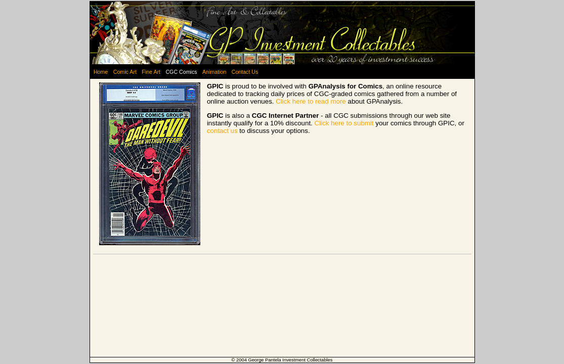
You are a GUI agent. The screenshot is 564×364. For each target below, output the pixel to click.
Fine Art (151, 72)
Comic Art (125, 72)
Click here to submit (344, 123)
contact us (222, 130)
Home (101, 72)
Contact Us (245, 72)
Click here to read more (311, 101)
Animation (214, 72)
